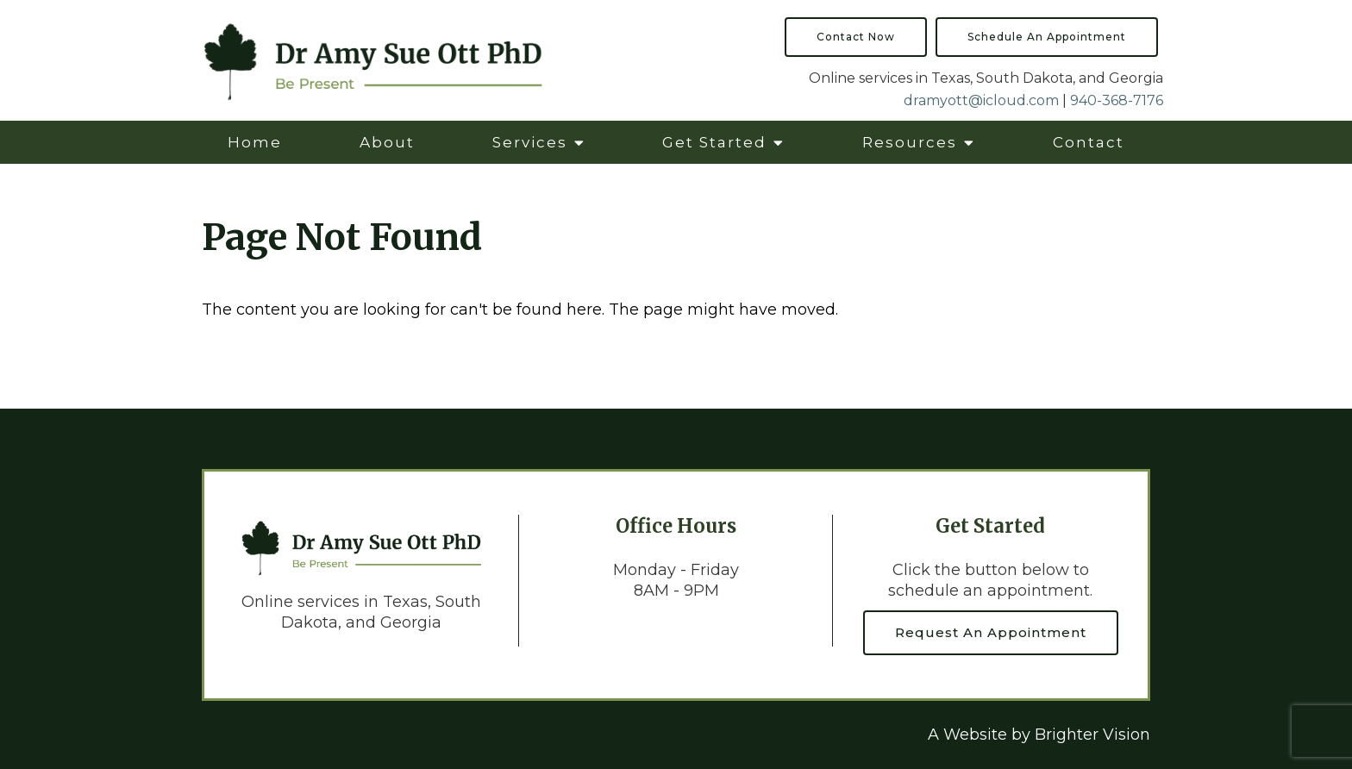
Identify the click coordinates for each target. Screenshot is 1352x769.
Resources (909, 142)
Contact (1088, 142)
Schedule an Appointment (1046, 36)
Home (255, 142)
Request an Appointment (990, 632)
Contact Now (856, 36)
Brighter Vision (1092, 734)
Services (529, 142)
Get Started (714, 142)
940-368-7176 (1116, 100)
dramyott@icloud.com (981, 100)
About (387, 142)
